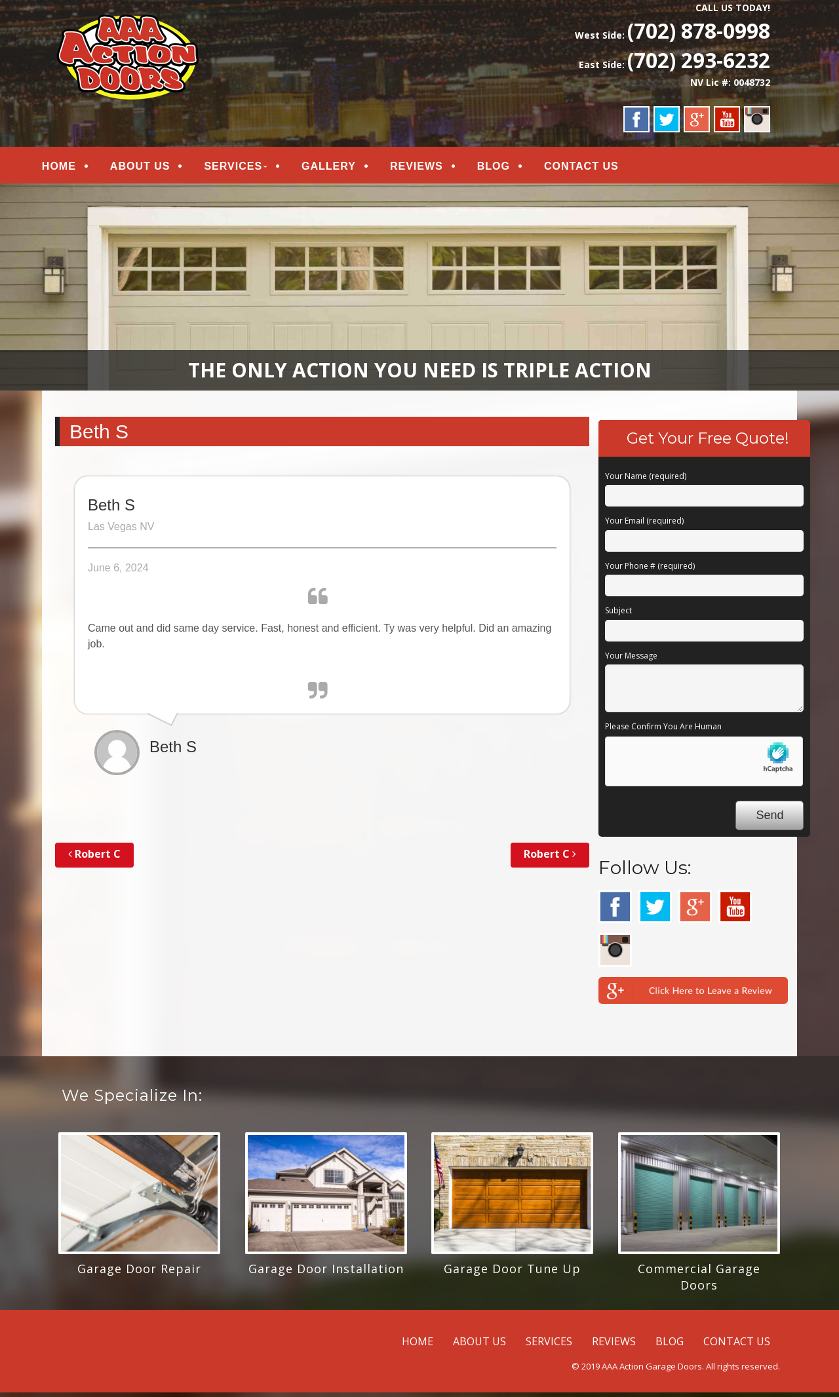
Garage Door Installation (326, 1273)
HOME (73, 168)
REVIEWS (431, 168)
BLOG (508, 168)
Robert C (94, 858)
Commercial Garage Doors (699, 1281)
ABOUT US (155, 168)
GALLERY (343, 168)
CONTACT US (595, 168)
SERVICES (248, 168)
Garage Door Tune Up (512, 1273)
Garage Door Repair (139, 1273)
